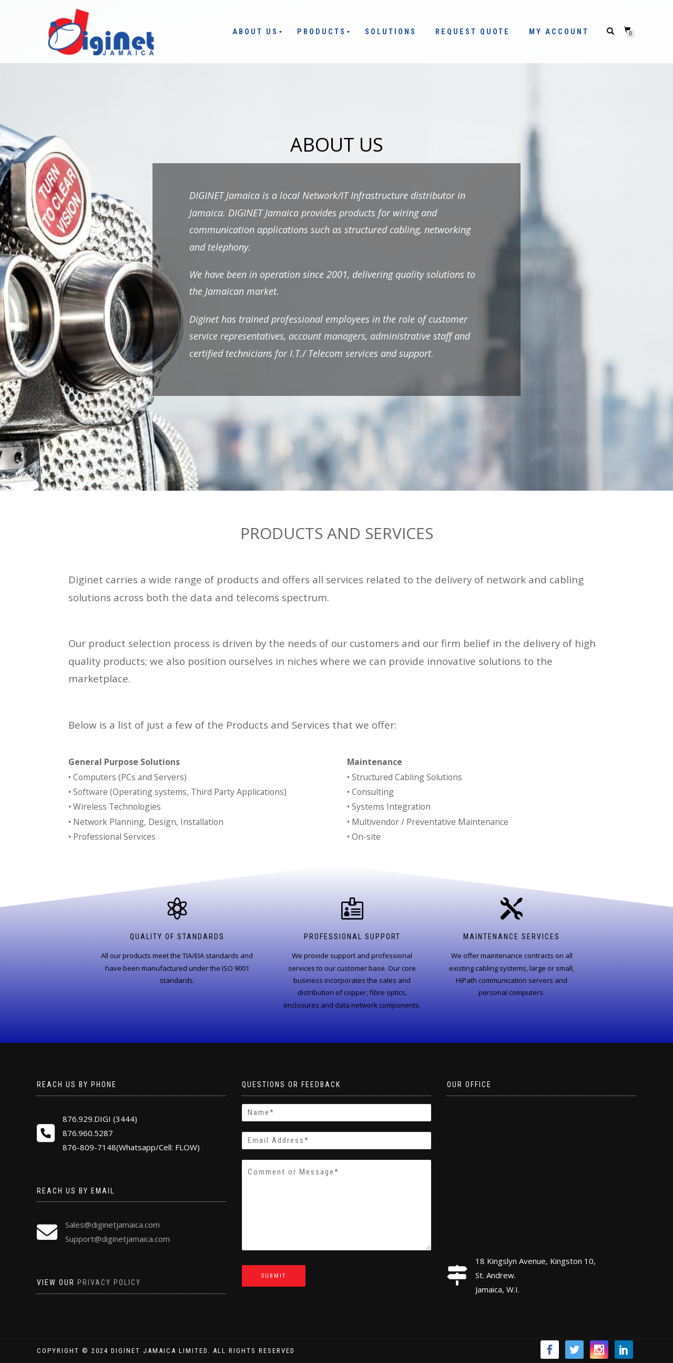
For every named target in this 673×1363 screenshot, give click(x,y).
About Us (255, 31)
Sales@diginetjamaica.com (112, 1224)
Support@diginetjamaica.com (117, 1238)
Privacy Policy (109, 1282)
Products (321, 31)
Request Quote (472, 31)
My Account (559, 31)
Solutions (390, 31)
